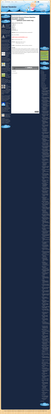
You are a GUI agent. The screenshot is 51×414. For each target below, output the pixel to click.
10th (16, 68)
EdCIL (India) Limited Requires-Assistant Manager (45, 316)
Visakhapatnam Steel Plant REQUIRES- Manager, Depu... (45, 295)
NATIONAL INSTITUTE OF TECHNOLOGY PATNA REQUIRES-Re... (45, 252)
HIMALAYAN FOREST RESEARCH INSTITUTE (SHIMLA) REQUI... (46, 118)
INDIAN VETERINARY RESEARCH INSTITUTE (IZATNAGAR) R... (46, 101)
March (43, 83)
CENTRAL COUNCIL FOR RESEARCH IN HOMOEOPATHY (45, 343)
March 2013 (35, 68)
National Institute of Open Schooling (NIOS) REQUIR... (45, 273)
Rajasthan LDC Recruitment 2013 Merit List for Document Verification (8, 54)
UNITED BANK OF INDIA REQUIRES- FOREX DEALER (45, 167)
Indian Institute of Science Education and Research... (45, 376)
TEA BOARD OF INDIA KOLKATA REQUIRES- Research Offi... (45, 174)
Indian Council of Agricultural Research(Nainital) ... (45, 267)
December (43, 74)
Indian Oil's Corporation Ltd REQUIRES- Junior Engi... (45, 288)
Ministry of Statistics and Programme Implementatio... (45, 255)
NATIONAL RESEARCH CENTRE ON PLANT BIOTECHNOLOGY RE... (46, 136)
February (43, 85)
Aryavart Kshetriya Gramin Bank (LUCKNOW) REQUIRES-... (45, 204)
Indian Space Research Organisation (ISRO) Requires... (45, 304)
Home (3, 1)
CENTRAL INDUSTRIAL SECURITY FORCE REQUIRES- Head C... (45, 144)
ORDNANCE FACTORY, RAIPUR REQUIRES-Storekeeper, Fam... (45, 112)
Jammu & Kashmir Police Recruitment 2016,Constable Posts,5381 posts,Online (6, 44)
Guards (30, 68)
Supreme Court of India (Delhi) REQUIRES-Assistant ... (45, 126)
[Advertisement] (25, 102)
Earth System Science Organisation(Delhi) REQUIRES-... (45, 336)
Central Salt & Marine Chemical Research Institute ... (45, 319)
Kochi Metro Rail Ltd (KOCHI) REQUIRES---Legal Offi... (45, 160)
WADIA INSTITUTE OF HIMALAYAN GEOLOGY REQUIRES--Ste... (45, 218)
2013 (42, 73)
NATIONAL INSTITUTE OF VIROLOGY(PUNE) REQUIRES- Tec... (45, 232)
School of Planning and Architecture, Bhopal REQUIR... (45, 195)
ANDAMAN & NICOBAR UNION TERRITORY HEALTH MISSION (45, 348)
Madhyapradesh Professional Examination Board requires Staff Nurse (8, 65)
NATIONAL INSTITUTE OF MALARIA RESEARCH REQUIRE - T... (45, 235)
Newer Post (14, 111)
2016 (42, 72)
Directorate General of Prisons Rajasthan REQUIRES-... (45, 88)
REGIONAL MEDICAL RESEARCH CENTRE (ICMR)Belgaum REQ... (45, 153)
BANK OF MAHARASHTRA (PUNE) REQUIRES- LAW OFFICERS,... (46, 147)
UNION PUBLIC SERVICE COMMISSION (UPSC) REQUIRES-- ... (45, 270)
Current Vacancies (7, 1)
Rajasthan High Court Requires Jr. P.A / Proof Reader (45, 178)
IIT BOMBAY (43, 394)
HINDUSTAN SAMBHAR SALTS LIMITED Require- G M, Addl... (45, 340)
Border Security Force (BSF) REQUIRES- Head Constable (46, 225)
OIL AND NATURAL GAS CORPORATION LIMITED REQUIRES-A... (46, 104)
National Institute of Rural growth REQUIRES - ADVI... (45, 133)
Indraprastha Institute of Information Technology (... (45, 357)
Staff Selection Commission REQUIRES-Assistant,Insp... (46, 229)
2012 (42, 401)
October (43, 77)
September (43, 78)
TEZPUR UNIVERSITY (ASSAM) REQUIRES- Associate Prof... (45, 246)
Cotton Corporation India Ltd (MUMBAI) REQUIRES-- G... (45, 243)
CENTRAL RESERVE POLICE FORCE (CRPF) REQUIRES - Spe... (46, 150)
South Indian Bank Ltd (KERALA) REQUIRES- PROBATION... (45, 188)
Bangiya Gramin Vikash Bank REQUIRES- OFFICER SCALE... (45, 191)
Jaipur (32, 68)
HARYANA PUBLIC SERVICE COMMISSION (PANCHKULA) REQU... (46, 208)
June (42, 81)
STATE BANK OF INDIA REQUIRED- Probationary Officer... (45, 181)
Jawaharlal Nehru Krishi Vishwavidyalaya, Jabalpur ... (45, 313)
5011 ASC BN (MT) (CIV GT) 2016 (8, 36)
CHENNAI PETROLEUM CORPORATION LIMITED (45, 371)
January (43, 86)
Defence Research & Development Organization (45, 386)
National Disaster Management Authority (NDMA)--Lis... (45, 301)
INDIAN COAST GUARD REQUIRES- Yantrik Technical (45, 115)
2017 (42, 70)
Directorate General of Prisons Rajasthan (23, 68)
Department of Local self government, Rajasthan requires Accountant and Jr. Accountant (6, 116)
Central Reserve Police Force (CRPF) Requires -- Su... (46, 310)
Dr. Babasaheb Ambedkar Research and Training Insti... (45, 285)
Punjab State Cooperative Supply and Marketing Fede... (45, 291)
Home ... (12, 1)
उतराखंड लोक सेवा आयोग (45, 362)
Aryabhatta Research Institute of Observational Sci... (46, 249)
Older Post (36, 111)
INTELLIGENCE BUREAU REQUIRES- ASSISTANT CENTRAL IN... (46, 215)
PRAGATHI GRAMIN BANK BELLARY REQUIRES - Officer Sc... (46, 156)
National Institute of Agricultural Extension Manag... (45, 298)
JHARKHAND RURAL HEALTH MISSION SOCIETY (45, 383)
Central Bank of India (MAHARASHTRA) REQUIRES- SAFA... (45, 327)
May (42, 82)
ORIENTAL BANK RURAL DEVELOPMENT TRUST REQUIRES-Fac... (46, 98)
